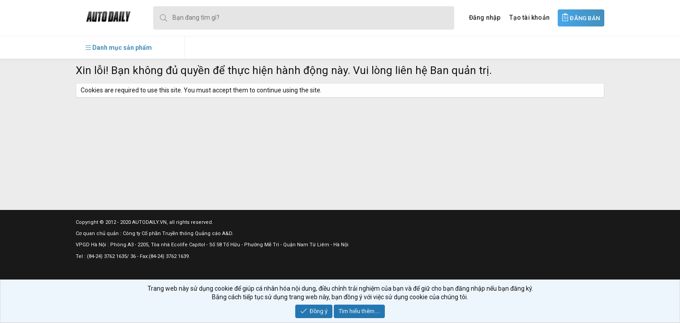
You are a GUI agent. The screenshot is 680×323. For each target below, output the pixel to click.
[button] (119, 47)
